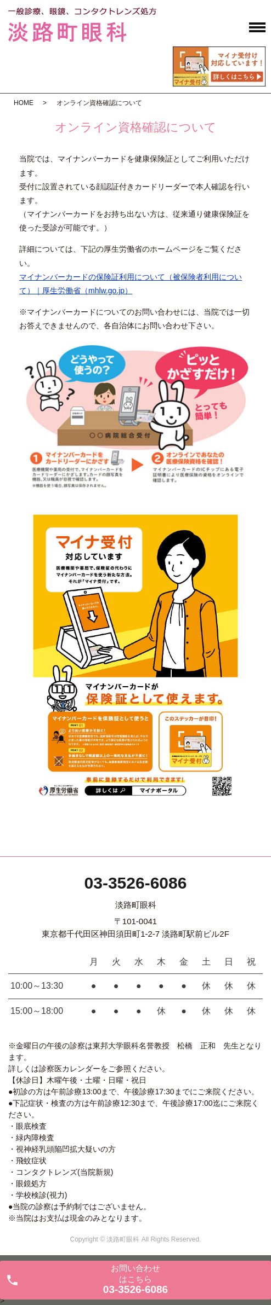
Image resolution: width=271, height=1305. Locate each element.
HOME (23, 103)
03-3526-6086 (135, 883)
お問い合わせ (135, 1279)
